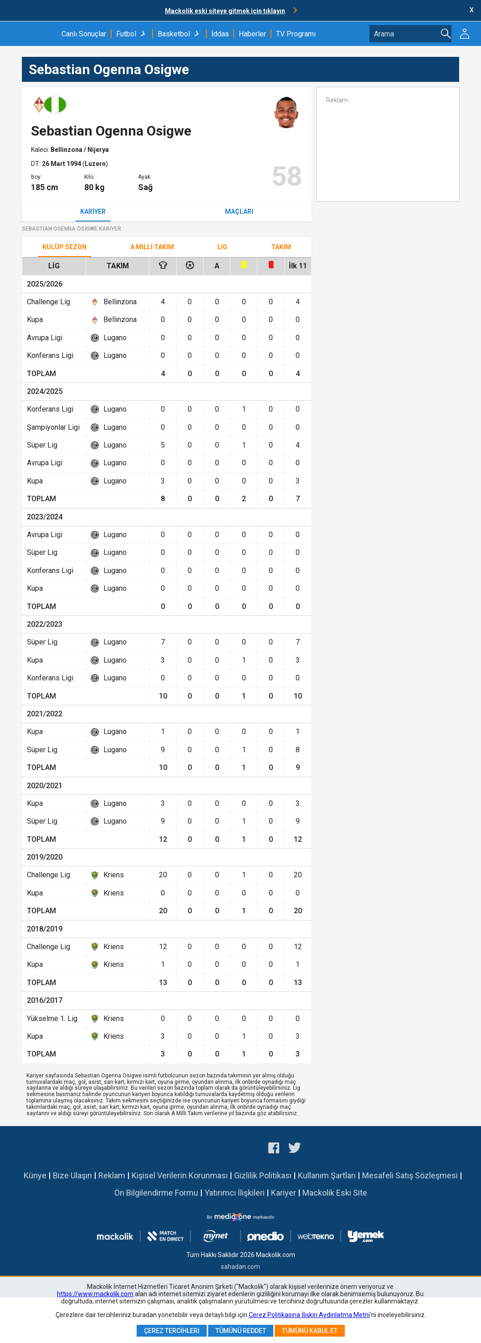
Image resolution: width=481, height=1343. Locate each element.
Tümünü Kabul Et (310, 1330)
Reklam (111, 1175)
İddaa (220, 34)
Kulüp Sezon (64, 247)
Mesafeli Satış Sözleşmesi (410, 1175)
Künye (35, 1175)
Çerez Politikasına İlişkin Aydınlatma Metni (309, 1314)
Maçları (239, 211)
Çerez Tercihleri (172, 1330)
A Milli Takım (152, 247)
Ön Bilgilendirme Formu (156, 1192)
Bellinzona (67, 149)
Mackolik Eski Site (334, 1192)
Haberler (252, 34)
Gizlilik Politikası (263, 1175)
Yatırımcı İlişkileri (235, 1192)
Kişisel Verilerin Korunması (180, 1175)
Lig (222, 247)
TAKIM (281, 247)
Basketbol (174, 34)
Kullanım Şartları (327, 1175)
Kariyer (93, 211)
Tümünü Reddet (240, 1330)
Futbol (126, 34)
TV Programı (296, 34)
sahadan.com (240, 1266)
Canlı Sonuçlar (83, 34)
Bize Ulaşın (72, 1175)
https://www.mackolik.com (95, 1294)
